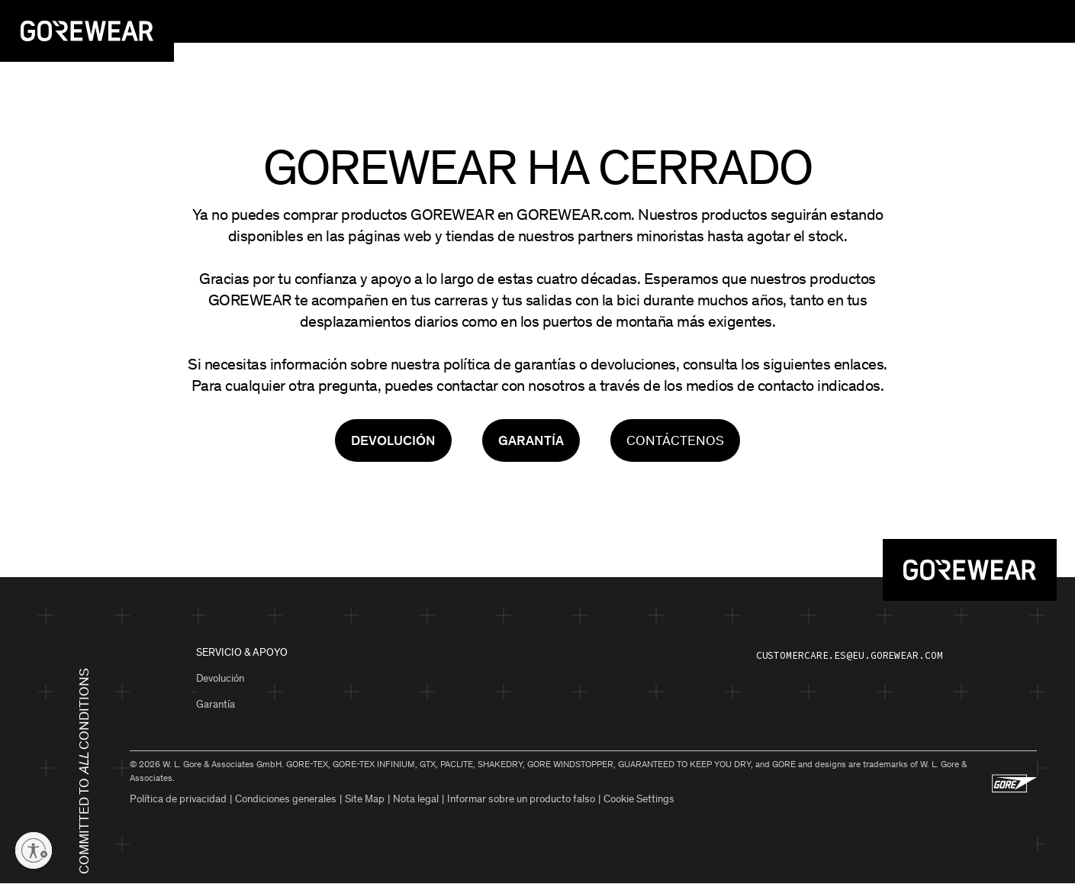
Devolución (220, 678)
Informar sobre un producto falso (521, 798)
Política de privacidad (178, 798)
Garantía (215, 704)
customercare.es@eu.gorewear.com (849, 655)
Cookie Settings (638, 798)
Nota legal (416, 798)
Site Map (365, 798)
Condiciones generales (285, 798)
